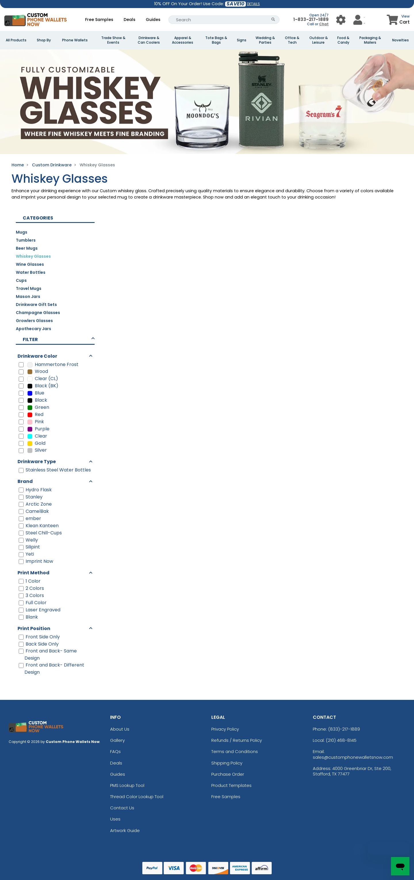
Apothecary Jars (33, 329)
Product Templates (231, 785)
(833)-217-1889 (344, 729)
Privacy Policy (225, 729)
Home (18, 165)
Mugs (21, 232)
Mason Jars (28, 296)
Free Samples (99, 19)
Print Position (34, 628)
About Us (119, 729)
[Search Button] (273, 20)
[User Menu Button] (341, 19)
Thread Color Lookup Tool (136, 797)
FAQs (115, 751)
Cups (21, 280)
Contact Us (122, 808)
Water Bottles (30, 272)
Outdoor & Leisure (318, 40)
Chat (324, 24)
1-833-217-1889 (311, 19)
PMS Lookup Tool (127, 785)
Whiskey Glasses (33, 256)
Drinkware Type (37, 461)
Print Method (33, 572)
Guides (153, 19)
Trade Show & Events (113, 40)
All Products (16, 40)
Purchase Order (227, 774)
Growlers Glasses (34, 320)
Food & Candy (343, 40)
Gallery (117, 740)
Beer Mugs (27, 248)
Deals (129, 19)
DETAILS (253, 3)
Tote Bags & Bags (216, 40)
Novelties (400, 40)
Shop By (44, 40)
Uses (115, 819)
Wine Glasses (30, 264)
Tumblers (26, 240)
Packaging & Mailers (370, 40)
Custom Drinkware (52, 165)
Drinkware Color (37, 356)
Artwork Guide (125, 830)
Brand (25, 481)
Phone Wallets (75, 40)
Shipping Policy (226, 763)
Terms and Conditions (234, 751)
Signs (241, 40)
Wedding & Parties (265, 40)
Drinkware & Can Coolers (149, 40)
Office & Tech (292, 40)
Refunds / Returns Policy (236, 740)
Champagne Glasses (38, 312)
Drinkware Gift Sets (36, 304)
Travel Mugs (28, 288)
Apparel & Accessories (182, 40)
